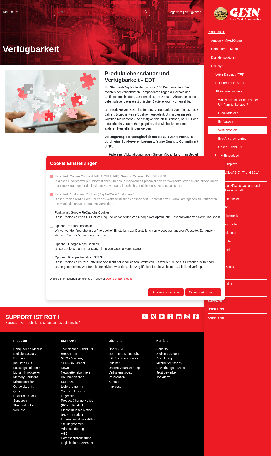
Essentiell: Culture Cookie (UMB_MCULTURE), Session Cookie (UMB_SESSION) (138, 181)
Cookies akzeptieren (203, 292)
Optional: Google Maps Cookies (99, 246)
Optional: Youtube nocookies (138, 231)
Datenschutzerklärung (119, 278)
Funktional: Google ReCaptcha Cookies (138, 215)
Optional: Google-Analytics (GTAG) (138, 262)
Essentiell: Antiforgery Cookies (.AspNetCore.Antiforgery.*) (138, 199)
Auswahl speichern (166, 292)
